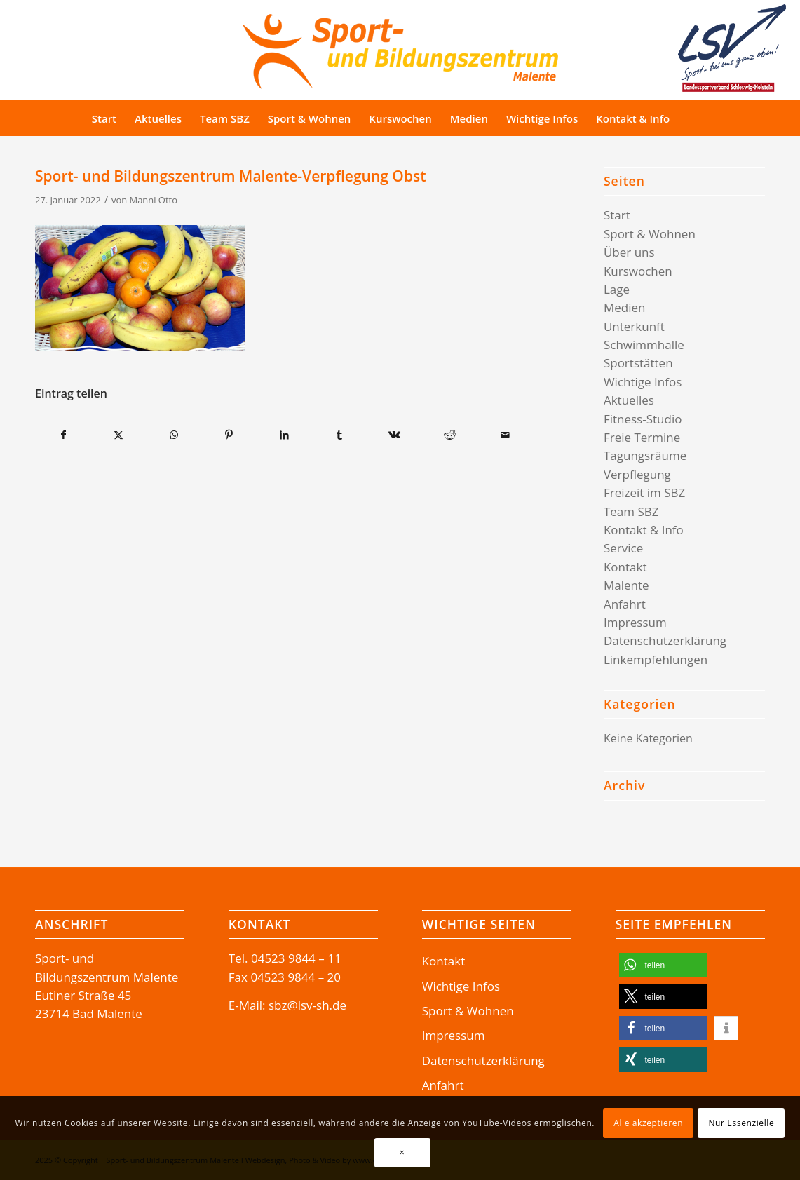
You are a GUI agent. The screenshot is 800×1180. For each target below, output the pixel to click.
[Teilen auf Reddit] (450, 434)
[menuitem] (104, 118)
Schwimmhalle (644, 345)
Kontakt (625, 567)
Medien (625, 307)
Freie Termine (642, 437)
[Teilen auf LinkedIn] (284, 434)
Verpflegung (637, 474)
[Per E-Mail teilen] (504, 434)
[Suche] (705, 118)
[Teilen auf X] (119, 434)
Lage (617, 289)
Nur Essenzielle (741, 1123)
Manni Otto (153, 200)
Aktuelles (629, 400)
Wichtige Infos (643, 382)
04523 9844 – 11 (296, 958)
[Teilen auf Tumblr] (339, 434)
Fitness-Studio (643, 419)
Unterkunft (634, 326)
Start (617, 215)
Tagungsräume (645, 455)
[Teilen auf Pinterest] (229, 434)
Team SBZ (631, 511)
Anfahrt (625, 604)
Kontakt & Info (644, 530)
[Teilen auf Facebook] (63, 434)
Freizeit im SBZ (644, 492)
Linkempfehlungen (655, 659)
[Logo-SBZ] (400, 48)
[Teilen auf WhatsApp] (174, 434)
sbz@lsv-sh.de (307, 1005)
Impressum (635, 622)
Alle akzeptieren (648, 1123)
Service (623, 548)
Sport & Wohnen (650, 234)
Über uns (629, 252)
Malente (626, 585)
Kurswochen (638, 271)
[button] (663, 965)
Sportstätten (638, 363)
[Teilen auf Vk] (394, 434)
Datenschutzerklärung (665, 640)
